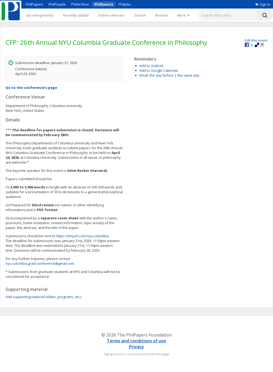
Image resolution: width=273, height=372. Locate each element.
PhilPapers (34, 4)
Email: (144, 75)
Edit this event (256, 40)
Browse (161, 15)
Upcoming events (40, 15)
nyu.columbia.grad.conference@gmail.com (40, 263)
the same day (188, 75)
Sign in (262, 4)
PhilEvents (103, 4)
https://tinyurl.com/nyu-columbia (82, 236)
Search (140, 15)
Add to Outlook (151, 65)
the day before (162, 75)
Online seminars (111, 15)
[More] (183, 15)
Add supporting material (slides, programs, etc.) (43, 296)
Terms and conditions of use (136, 341)
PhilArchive (80, 4)
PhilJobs (124, 4)
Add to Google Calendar (158, 70)
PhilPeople (57, 4)
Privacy (136, 347)
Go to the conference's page (31, 87)
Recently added (76, 15)
